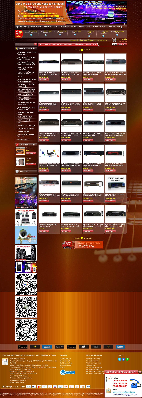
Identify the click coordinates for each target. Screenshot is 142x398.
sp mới (56, 26)
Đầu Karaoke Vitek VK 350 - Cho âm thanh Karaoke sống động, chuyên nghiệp (115, 135)
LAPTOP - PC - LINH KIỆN (26, 126)
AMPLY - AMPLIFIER (24, 393)
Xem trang (77, 50)
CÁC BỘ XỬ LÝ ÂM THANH (48, 393)
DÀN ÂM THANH (60, 393)
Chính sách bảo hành (92, 369)
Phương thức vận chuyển (94, 367)
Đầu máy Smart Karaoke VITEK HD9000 (114, 195)
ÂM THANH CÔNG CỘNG (10, 395)
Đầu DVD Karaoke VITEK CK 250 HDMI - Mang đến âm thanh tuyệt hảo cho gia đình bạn (115, 105)
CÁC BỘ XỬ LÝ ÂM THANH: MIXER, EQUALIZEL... (27, 80)
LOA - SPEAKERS (35, 393)
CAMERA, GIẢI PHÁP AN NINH (26, 113)
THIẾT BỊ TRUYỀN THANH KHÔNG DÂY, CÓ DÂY (26, 73)
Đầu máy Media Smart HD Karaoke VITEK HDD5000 (92, 195)
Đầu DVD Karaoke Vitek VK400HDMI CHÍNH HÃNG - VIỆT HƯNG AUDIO (49, 195)
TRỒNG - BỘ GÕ (23, 132)
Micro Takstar (23, 139)
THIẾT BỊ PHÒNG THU (25, 97)
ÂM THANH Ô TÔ (23, 100)
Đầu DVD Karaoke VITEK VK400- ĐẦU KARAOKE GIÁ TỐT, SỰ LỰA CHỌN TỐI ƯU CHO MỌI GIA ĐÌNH (70, 196)
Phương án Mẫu (85, 26)
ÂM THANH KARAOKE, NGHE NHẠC (63, 395)
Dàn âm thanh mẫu (25, 117)
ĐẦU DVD (79, 395)
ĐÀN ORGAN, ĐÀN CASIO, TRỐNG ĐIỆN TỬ (26, 108)
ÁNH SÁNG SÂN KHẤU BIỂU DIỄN (91, 395)
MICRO (20, 76)
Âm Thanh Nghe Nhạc (26, 129)
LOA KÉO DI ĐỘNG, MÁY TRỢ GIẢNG (26, 68)
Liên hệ (119, 26)
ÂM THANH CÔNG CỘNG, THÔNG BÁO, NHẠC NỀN (26, 90)
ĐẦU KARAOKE (80, 44)
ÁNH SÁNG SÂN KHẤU (25, 94)
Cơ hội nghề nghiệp (66, 363)
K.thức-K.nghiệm (99, 26)
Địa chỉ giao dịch (65, 361)
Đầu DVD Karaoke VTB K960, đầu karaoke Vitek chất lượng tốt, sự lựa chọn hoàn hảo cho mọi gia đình (93, 227)
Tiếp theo (89, 50)
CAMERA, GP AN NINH (94, 393)
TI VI (19, 123)
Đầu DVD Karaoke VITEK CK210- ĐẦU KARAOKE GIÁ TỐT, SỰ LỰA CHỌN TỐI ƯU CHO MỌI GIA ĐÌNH (48, 105)
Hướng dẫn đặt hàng (92, 361)
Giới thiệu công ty (65, 359)
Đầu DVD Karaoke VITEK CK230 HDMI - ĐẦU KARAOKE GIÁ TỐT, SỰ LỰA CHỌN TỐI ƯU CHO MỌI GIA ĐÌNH (71, 105)
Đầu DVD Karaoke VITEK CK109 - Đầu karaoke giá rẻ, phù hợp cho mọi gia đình (71, 74)
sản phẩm (47, 26)
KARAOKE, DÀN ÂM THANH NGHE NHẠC (27, 53)
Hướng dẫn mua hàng (92, 359)
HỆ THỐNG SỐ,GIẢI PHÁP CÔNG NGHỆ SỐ (26, 104)
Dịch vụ (74, 26)
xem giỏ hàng (123, 41)
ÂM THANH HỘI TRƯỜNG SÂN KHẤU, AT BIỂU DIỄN (26, 63)
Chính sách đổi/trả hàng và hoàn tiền (97, 371)
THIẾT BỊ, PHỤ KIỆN (24, 120)
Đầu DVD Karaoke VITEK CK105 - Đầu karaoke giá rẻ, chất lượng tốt (49, 74)
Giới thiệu (23, 26)
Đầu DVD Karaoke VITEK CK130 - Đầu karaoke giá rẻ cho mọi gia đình (115, 74)
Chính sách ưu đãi (65, 365)
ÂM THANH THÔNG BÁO (24, 395)
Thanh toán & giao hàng (93, 363)
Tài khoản (111, 26)
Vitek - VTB (92, 44)
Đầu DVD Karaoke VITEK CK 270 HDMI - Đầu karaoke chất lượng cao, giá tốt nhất (71, 136)
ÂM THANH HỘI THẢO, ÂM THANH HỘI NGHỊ (26, 58)
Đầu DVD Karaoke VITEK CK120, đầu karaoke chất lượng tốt (92, 74)
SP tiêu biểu (64, 26)
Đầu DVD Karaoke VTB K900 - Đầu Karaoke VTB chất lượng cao (115, 226)
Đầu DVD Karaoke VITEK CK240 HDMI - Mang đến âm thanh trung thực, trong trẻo (93, 105)
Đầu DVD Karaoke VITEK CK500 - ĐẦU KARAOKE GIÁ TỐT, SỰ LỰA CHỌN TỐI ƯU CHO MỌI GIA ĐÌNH (114, 166)
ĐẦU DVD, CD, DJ (13, 393)
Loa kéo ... (29, 158)
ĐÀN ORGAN (69, 393)
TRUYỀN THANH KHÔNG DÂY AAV (26, 135)
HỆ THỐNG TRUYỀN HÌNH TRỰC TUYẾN (26, 85)
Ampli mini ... (30, 148)
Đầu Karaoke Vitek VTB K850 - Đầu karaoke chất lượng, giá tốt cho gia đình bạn (71, 227)
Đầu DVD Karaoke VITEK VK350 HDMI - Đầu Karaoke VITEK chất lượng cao (92, 135)
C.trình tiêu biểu (36, 26)
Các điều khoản (91, 365)
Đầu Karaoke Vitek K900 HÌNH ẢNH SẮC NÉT (48, 225)
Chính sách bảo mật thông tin (95, 374)
